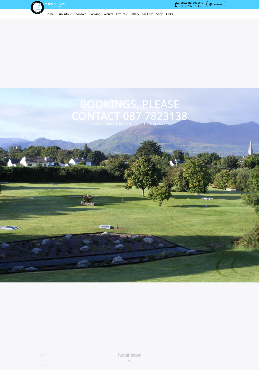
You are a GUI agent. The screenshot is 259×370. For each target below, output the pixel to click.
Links (169, 14)
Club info (63, 14)
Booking (94, 14)
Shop (159, 14)
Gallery (134, 14)
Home (50, 14)
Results (108, 14)
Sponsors (80, 14)
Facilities (147, 14)
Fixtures (121, 14)
